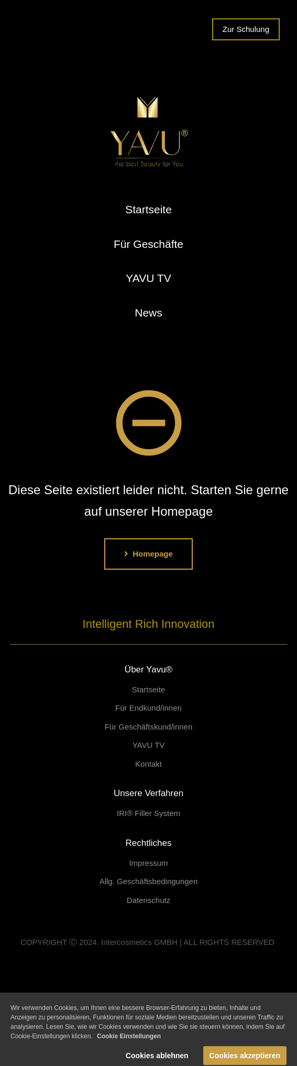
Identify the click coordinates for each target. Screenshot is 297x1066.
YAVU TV (148, 278)
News (148, 313)
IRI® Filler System (148, 813)
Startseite (148, 209)
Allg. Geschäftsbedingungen (149, 881)
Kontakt (148, 763)
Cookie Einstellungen (129, 1043)
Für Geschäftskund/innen (149, 726)
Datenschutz (148, 900)
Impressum (148, 862)
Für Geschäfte (148, 244)
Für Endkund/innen (148, 707)
